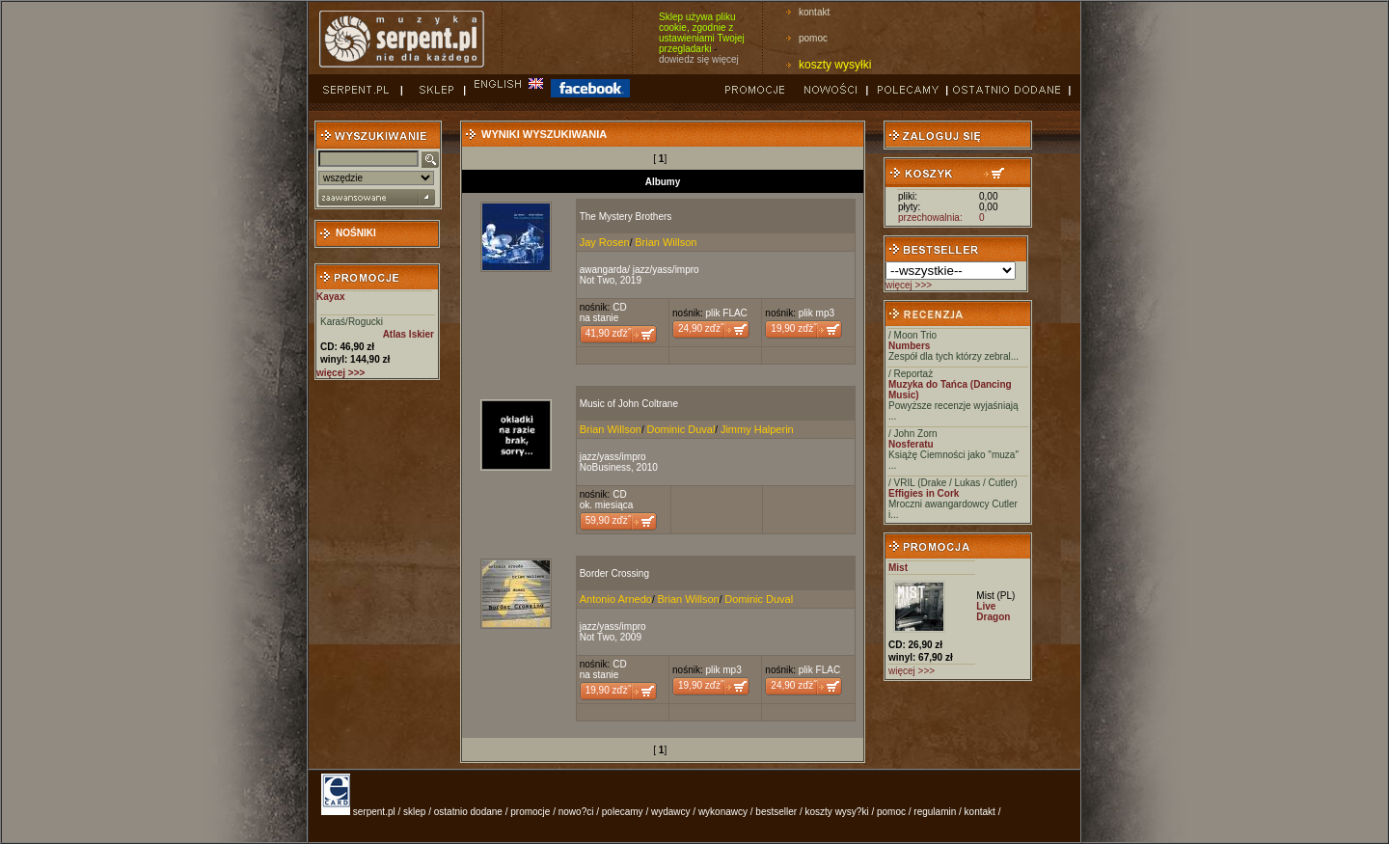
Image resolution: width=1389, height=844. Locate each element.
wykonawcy (723, 811)
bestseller (776, 811)
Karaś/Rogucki (351, 321)
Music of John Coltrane (629, 403)
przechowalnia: (930, 217)
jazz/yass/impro (666, 269)
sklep (414, 811)
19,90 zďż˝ (793, 328)
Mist (898, 567)
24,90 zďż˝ (700, 328)
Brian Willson (665, 242)
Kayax (330, 296)
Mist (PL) (995, 595)
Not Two (597, 280)
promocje (530, 811)
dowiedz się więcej (699, 59)
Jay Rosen (605, 242)
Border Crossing (614, 573)
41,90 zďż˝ (608, 333)
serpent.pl (374, 811)
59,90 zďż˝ (608, 520)
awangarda (603, 269)
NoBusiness (605, 467)
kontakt (814, 12)
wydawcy (671, 811)
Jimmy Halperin (757, 429)
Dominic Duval (680, 429)
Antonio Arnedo (616, 599)
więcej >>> (908, 285)
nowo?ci (576, 811)
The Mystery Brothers (626, 216)
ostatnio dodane (468, 811)
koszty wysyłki (835, 64)
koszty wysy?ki (837, 811)
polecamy (622, 811)
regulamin (934, 811)
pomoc (813, 38)
